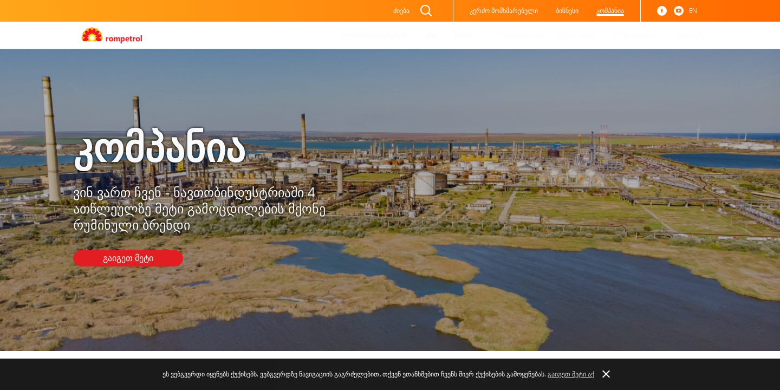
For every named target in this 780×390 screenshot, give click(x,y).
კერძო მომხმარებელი (504, 11)
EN (693, 11)
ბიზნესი (567, 11)
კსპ (430, 35)
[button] (606, 374)
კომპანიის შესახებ (373, 35)
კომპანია (610, 11)
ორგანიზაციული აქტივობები (544, 35)
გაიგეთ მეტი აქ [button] (571, 374)
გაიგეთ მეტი (128, 258)
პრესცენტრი (636, 35)
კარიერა (691, 35)
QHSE (464, 35)
